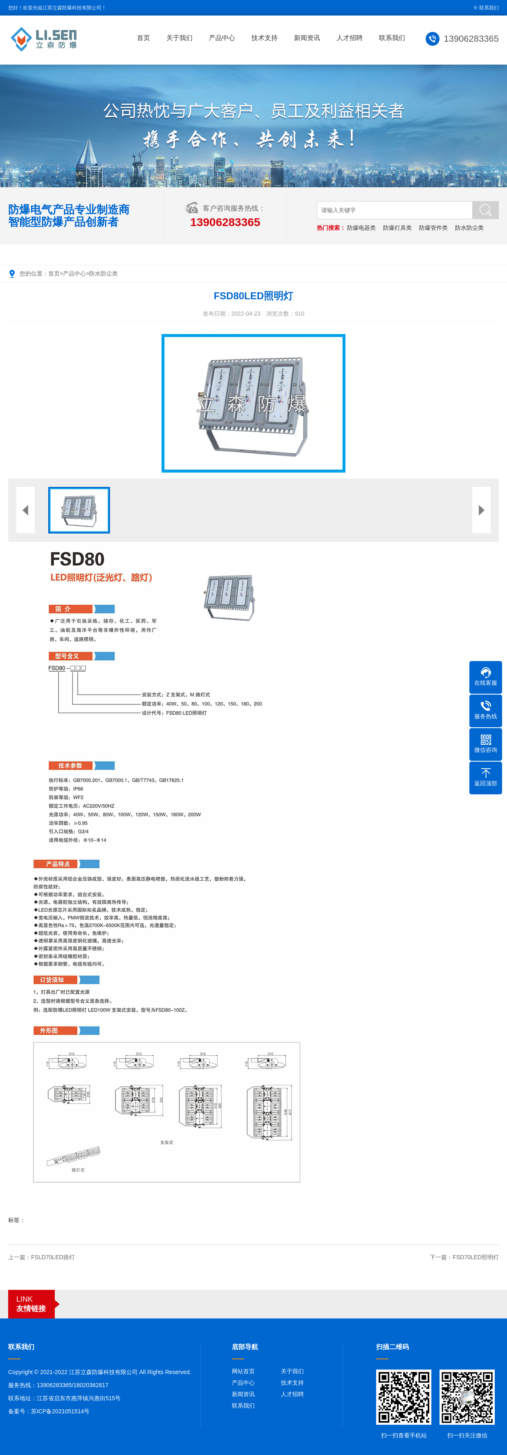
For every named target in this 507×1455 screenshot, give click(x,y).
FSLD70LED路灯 (53, 1257)
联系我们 (489, 8)
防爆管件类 (433, 227)
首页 (144, 37)
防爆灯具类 (397, 227)
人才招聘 (350, 37)
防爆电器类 (361, 227)
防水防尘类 (469, 227)
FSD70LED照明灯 (476, 1257)
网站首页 (243, 1371)
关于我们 (180, 37)
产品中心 (223, 37)
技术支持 (265, 37)
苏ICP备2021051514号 (60, 1411)
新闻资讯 (308, 37)
